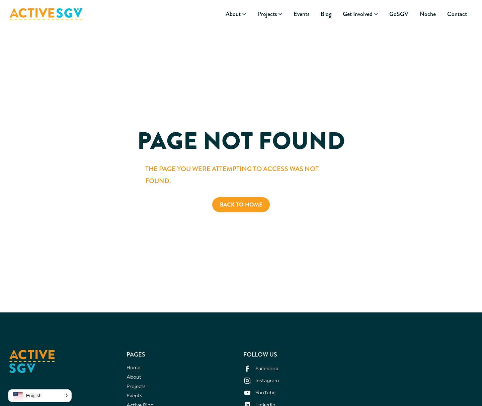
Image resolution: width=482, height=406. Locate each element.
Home (133, 367)
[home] (46, 14)
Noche (428, 14)
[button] (236, 14)
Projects (136, 386)
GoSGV (398, 14)
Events (301, 14)
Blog (326, 14)
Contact (457, 14)
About (134, 376)
